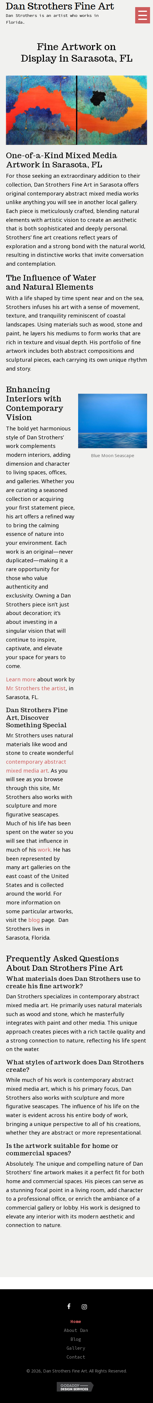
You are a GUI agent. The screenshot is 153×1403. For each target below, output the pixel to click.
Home (75, 1321)
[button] (142, 15)
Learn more (21, 679)
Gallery (76, 1348)
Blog (75, 1339)
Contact (76, 1357)
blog (34, 919)
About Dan (76, 1330)
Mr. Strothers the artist (36, 688)
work (44, 849)
